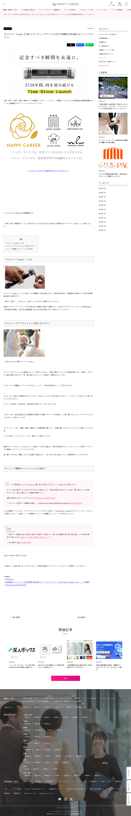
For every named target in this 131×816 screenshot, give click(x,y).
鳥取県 (56, 762)
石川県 (27, 743)
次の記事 (81, 617)
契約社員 (37, 781)
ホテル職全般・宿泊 (28, 10)
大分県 (57, 775)
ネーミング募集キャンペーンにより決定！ (19, 249)
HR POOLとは (30, 793)
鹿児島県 (77, 775)
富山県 (47, 743)
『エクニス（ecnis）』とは (15, 243)
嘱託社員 (94, 781)
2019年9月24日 (76, 503)
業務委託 (118, 781)
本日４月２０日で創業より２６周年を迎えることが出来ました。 (51, 666)
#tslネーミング (45, 537)
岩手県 (65, 717)
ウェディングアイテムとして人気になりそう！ (21, 246)
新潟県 (47, 737)
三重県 (38, 750)
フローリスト (102, 10)
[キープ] (126, 4)
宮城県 (37, 717)
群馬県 (37, 724)
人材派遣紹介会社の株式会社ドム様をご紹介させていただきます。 (80, 666)
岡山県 (37, 762)
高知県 (55, 769)
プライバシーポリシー (114, 789)
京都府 (69, 707)
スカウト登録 (16, 789)
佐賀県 (67, 775)
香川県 (27, 769)
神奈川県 (39, 730)
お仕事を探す (129, 773)
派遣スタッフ (106, 781)
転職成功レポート (55, 789)
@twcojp (31, 484)
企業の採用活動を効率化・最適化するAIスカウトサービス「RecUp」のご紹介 (109, 667)
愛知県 (47, 707)
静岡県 (58, 750)
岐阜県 (48, 750)
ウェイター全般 (69, 10)
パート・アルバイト (79, 781)
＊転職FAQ (102, 42)
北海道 (27, 717)
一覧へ (65, 678)
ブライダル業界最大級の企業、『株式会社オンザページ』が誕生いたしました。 (113, 175)
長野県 (37, 737)
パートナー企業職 (117, 10)
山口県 (47, 762)
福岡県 (79, 707)
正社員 (26, 781)
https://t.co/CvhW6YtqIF (45, 498)
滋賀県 (59, 756)
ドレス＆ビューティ (86, 10)
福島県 (75, 717)
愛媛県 (46, 769)
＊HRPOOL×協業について (108, 62)
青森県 (56, 717)
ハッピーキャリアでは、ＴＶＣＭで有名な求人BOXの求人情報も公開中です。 (22, 666)
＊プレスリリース (104, 65)
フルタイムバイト (62, 781)
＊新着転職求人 (104, 38)
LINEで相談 (129, 799)
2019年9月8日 (26, 542)
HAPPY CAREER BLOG (75, 789)
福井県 (37, 743)
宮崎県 (87, 775)
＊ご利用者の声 (104, 46)
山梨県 (27, 737)
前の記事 (16, 617)
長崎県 (47, 775)
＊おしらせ (8, 28)
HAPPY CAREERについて (35, 789)
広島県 (27, 762)
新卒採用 (49, 781)
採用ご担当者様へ (96, 789)
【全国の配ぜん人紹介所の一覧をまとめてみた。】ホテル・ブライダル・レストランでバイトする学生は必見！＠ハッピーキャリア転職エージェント (113, 106)
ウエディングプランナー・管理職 (49, 10)
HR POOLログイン (47, 793)
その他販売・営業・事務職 (61, 701)
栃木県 (27, 724)
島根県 (65, 762)
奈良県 (69, 756)
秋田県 (47, 717)
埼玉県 (60, 730)
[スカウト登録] (111, 4)
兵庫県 (58, 707)
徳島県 (36, 769)
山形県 (85, 717)
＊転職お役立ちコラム (106, 54)
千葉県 (50, 730)
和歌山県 (79, 756)
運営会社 (17, 793)
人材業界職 (78, 701)
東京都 (26, 707)
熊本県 (37, 775)
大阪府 (37, 707)
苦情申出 (7, 793)
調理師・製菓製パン (10, 10)
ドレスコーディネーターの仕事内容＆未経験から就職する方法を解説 (113, 141)
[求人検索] (120, 4)
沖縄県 (97, 775)
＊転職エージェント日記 (106, 50)
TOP (5, 789)
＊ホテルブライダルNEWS (107, 34)
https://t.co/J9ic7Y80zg (30, 537)
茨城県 (47, 724)
